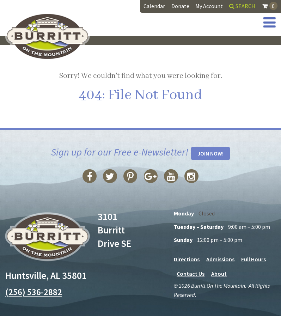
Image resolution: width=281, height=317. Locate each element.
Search (242, 6)
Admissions (220, 259)
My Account (209, 6)
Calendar (154, 6)
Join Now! (210, 153)
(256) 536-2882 (35, 292)
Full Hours (253, 259)
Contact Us (190, 274)
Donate (180, 6)
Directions (187, 259)
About (219, 274)
